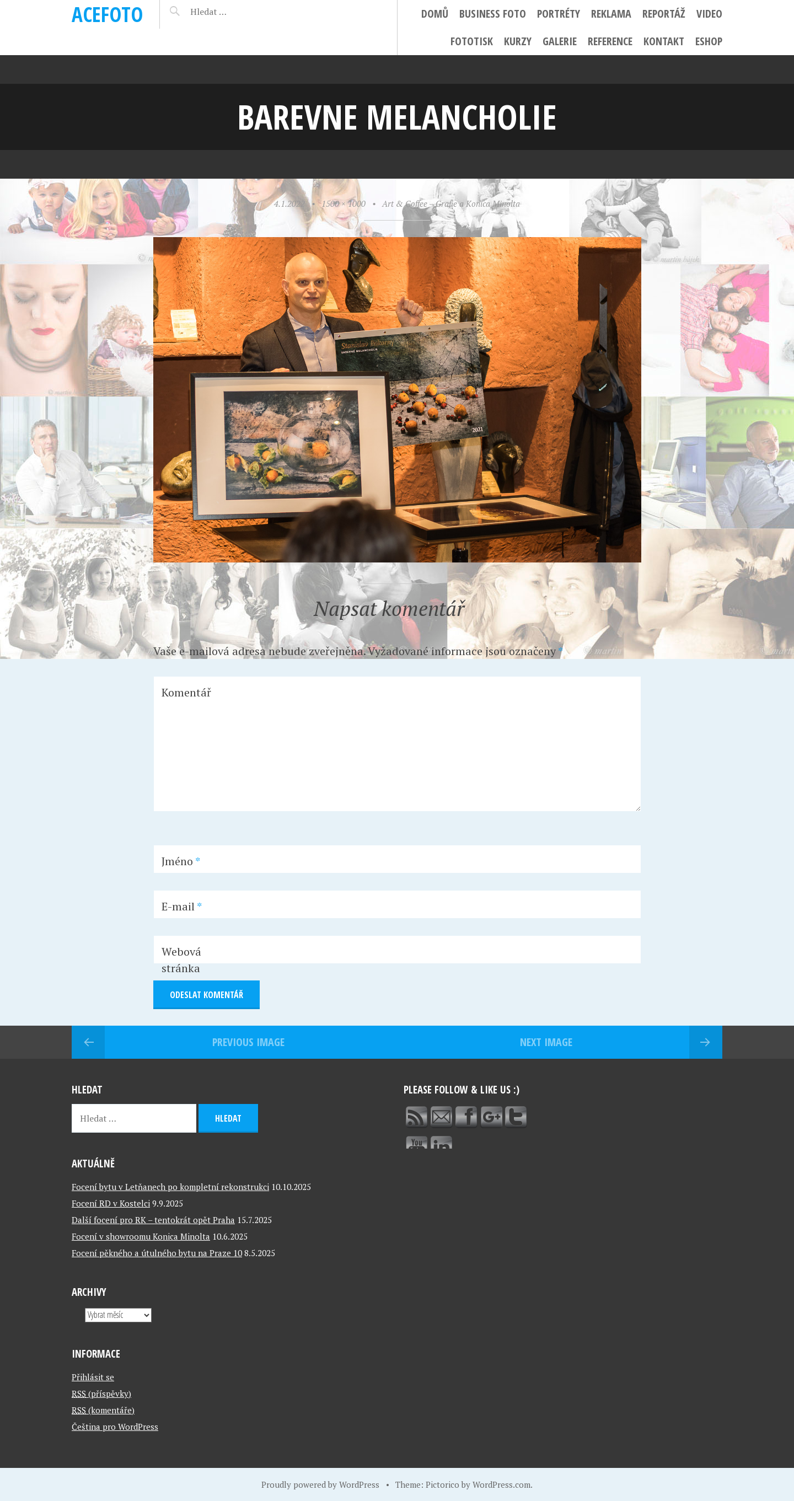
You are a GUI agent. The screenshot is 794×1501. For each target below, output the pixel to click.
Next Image (546, 1041)
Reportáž (663, 13)
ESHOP (708, 41)
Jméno (181, 861)
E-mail (182, 906)
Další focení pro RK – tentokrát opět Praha (153, 1219)
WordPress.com (501, 1484)
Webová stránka (181, 959)
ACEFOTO (107, 14)
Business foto (492, 13)
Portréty (558, 13)
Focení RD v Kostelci (111, 1203)
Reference (610, 41)
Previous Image (248, 1041)
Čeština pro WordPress (115, 1426)
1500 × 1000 (343, 203)
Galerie (560, 41)
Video (709, 13)
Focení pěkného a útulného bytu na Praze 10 (157, 1252)
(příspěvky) (101, 1393)
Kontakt (663, 41)
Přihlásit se (93, 1376)
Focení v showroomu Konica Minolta (141, 1236)
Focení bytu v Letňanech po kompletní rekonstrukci (170, 1186)
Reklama (611, 13)
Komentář (186, 692)
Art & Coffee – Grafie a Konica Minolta (451, 203)
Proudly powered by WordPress (320, 1484)
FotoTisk (471, 41)
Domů (434, 13)
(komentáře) (103, 1410)
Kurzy (518, 41)
